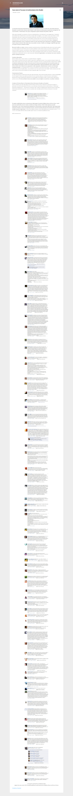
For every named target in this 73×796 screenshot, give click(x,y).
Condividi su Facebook (16, 788)
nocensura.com (18, 3)
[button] (60, 10)
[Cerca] (62, 3)
